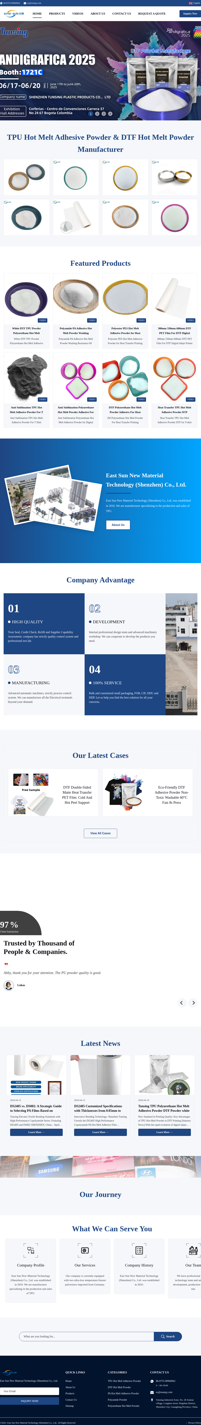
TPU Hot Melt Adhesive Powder (124, 1381)
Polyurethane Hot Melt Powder (124, 1406)
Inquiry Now (190, 13)
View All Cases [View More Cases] (100, 833)
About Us (98, 13)
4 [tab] (110, 113)
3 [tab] (103, 113)
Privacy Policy (194, 1423)
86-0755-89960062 (165, 1381)
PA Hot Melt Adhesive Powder (123, 1393)
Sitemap (69, 1406)
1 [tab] (90, 113)
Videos (77, 13)
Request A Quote (152, 13)
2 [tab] (97, 113)
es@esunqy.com (34, 3)
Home (37, 13)
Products (57, 13)
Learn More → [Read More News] (36, 1132)
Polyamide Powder (117, 1399)
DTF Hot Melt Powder (119, 1387)
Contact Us (121, 13)
